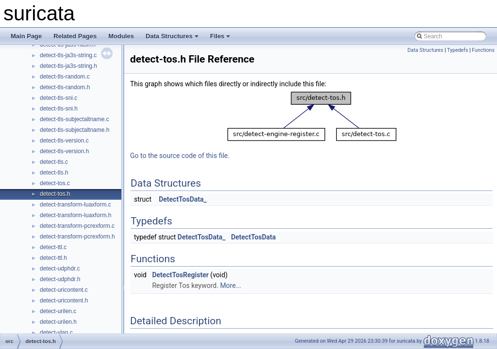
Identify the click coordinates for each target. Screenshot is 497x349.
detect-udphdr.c (60, 268)
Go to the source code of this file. (180, 155)
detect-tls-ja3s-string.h (68, 66)
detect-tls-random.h (65, 87)
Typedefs (457, 50)
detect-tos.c (55, 183)
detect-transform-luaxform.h (75, 215)
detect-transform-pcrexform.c (77, 225)
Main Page (26, 36)
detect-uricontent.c (64, 289)
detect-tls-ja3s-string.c (68, 55)
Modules (121, 36)
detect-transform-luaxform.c (75, 204)
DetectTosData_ (183, 199)
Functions (483, 50)
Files (220, 36)
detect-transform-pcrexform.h (77, 236)
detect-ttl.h (53, 257)
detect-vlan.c (56, 332)
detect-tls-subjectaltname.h (74, 130)
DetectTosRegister (180, 275)
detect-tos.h (55, 193)
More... (230, 285)
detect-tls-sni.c (58, 98)
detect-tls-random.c (65, 76)
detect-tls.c (54, 162)
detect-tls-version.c (64, 140)
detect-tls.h (54, 172)
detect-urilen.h (58, 321)
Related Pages (75, 36)
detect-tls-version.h (64, 151)
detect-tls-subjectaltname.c (74, 119)
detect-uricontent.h (64, 300)
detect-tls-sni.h (59, 108)
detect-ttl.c (53, 247)
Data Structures (172, 36)
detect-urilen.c (58, 311)
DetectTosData (253, 237)
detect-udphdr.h (60, 279)
